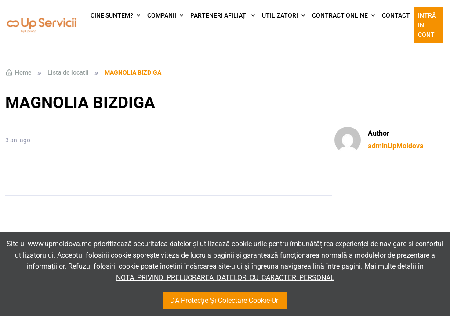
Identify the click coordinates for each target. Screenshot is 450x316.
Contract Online (340, 15)
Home (18, 72)
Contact (396, 15)
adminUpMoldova (396, 146)
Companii (161, 15)
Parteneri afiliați (219, 15)
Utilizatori (280, 15)
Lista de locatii (68, 72)
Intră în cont (427, 25)
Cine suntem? (112, 15)
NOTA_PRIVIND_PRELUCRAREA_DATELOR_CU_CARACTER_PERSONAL (225, 277)
